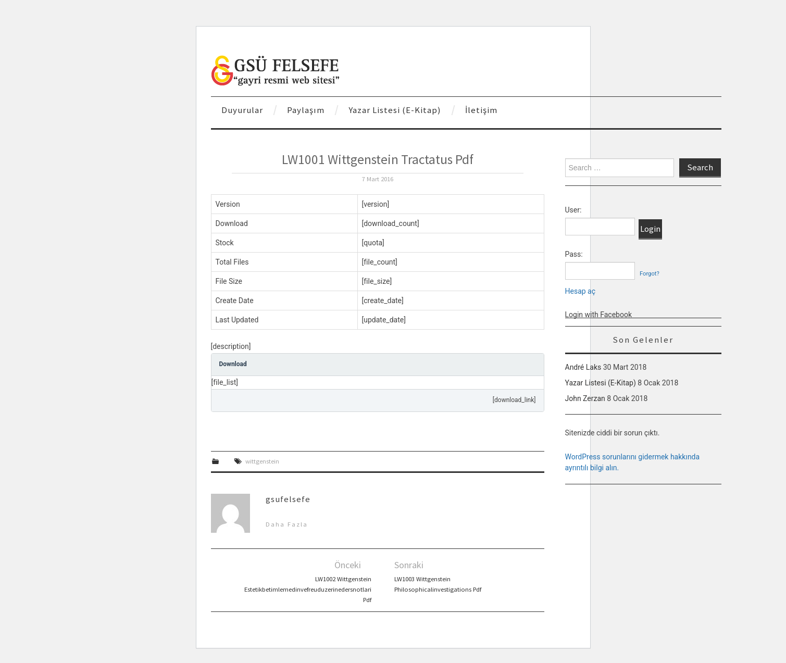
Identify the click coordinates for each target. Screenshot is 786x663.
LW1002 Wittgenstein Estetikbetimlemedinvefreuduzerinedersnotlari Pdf (307, 589)
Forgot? (649, 273)
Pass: (574, 254)
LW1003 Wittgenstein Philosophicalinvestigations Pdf (437, 584)
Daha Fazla (287, 524)
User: (573, 210)
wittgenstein (262, 461)
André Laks (583, 367)
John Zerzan (585, 398)
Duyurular (242, 110)
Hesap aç (580, 291)
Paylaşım (306, 110)
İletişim (481, 110)
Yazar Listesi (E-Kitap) (394, 110)
